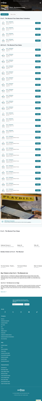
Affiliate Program (4, 330)
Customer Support (4, 345)
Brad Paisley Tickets (4, 369)
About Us (2, 318)
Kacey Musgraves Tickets (5, 381)
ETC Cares (3, 324)
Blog (2, 326)
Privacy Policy (3, 351)
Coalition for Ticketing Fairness (6, 334)
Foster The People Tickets (5, 383)
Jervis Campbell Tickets (5, 377)
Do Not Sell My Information (5, 355)
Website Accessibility (4, 357)
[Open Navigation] (40, 3)
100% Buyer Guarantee (5, 320)
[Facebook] (5, 312)
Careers (2, 328)
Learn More (29, 222)
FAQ (2, 347)
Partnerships (3, 332)
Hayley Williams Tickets (5, 371)
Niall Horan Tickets (4, 373)
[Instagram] (21, 312)
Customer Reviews (4, 322)
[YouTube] (29, 312)
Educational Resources (5, 361)
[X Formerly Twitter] (13, 312)
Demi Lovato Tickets (4, 379)
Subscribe (27, 304)
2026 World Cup (4, 367)
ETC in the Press (4, 338)
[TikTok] (37, 312)
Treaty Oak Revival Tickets (5, 375)
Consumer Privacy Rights (5, 353)
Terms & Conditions (4, 349)
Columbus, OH (4, 14)
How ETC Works (4, 359)
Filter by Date (13, 14)
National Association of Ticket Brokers (7, 336)
